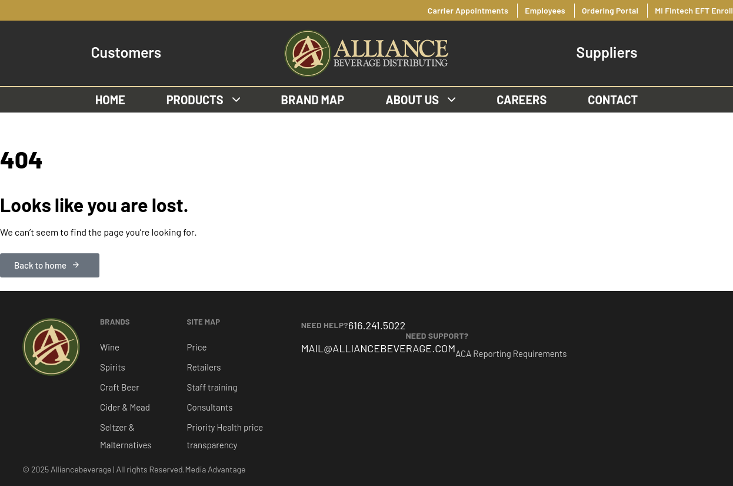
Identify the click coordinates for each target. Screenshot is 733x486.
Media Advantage (215, 469)
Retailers (204, 367)
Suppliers (607, 52)
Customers (126, 52)
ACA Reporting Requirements (511, 353)
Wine (109, 347)
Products (203, 99)
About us (420, 99)
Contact (613, 99)
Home (110, 99)
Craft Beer (119, 387)
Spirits (112, 367)
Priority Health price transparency (225, 436)
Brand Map (313, 99)
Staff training (212, 387)
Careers (522, 99)
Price (197, 347)
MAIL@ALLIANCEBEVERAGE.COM (378, 348)
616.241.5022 (376, 325)
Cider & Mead (125, 407)
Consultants (210, 407)
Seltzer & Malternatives (125, 436)
